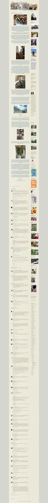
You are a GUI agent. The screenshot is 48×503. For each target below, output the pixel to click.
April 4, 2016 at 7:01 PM (15, 378)
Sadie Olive (25, 501)
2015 (32, 369)
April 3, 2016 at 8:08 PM (15, 273)
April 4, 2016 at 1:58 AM (15, 305)
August (32, 358)
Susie (13, 206)
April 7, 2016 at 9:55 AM (15, 436)
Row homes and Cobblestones (15, 228)
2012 (32, 371)
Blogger (29, 501)
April (32, 361)
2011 (32, 372)
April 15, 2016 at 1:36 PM (15, 479)
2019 (32, 352)
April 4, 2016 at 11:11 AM (15, 330)
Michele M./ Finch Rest (15, 212)
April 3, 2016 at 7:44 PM (15, 268)
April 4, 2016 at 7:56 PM (15, 384)
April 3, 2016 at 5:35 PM (15, 234)
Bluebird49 (14, 476)
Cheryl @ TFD (14, 414)
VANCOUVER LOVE (34, 364)
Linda (13, 380)
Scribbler (13, 365)
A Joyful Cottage (14, 455)
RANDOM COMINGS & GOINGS (34, 365)
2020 (32, 351)
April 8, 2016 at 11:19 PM (15, 445)
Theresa (13, 318)
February (33, 367)
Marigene (13, 289)
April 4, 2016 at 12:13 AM (15, 292)
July (32, 359)
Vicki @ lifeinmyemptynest (15, 236)
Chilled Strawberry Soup (20, 179)
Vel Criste (13, 338)
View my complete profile (33, 113)
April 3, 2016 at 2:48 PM (15, 217)
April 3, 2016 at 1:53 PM (15, 204)
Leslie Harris (14, 294)
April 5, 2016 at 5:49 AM (15, 394)
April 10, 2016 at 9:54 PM (15, 453)
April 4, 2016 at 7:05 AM (15, 316)
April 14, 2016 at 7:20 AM (15, 470)
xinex (13, 481)
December (33, 355)
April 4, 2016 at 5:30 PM (15, 363)
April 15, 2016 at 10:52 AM (15, 474)
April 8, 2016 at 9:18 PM (15, 440)
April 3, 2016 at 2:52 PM (15, 221)
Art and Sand (14, 300)
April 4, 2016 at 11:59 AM (15, 341)
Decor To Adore (14, 438)
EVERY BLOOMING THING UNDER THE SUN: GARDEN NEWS (34, 363)
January (33, 368)
